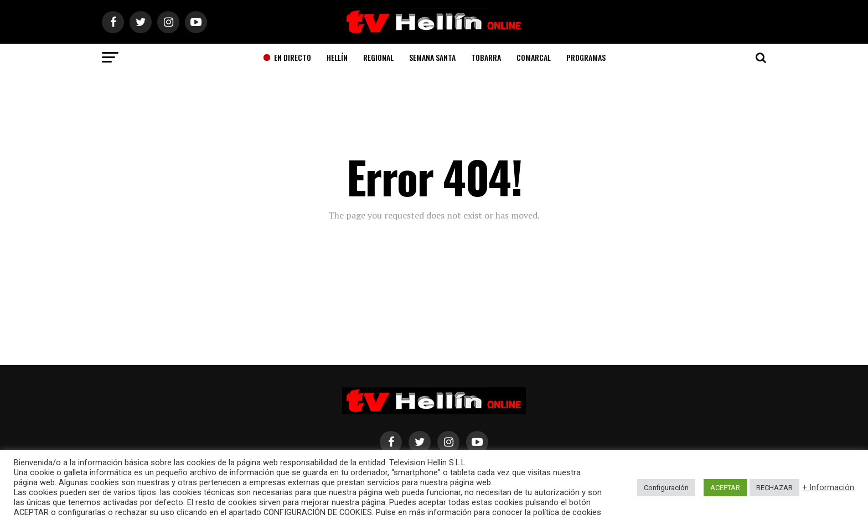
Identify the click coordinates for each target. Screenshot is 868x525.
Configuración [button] (666, 488)
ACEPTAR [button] (725, 488)
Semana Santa (432, 57)
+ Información (828, 487)
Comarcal (533, 57)
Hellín (337, 57)
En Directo (287, 57)
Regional (378, 57)
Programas (586, 57)
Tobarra (486, 57)
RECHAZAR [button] (774, 488)
